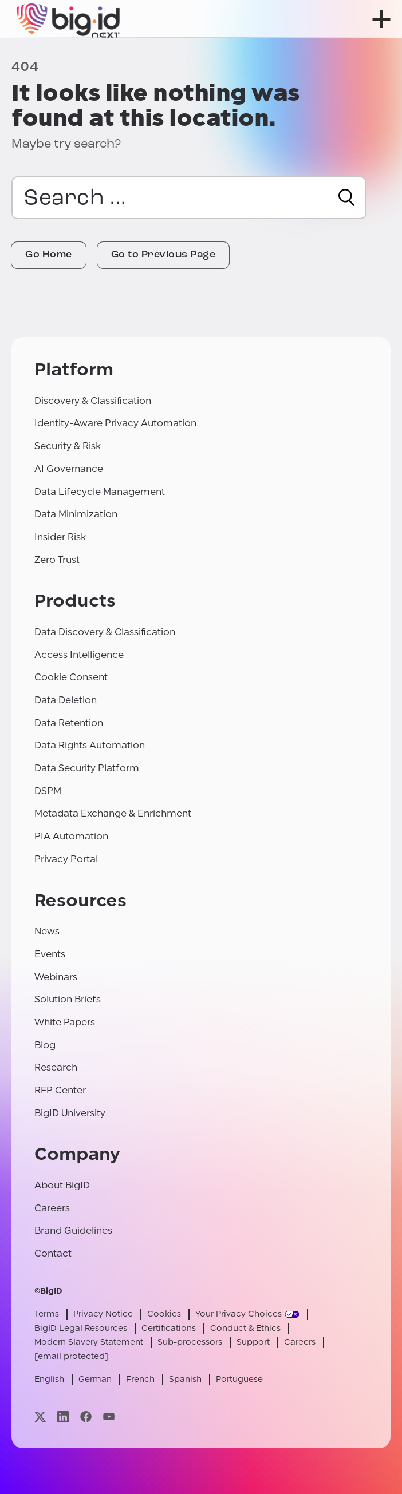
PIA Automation (71, 836)
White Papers (64, 1022)
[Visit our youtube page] (109, 1416)
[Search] (346, 197)
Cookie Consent (71, 677)
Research (55, 1067)
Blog (45, 1045)
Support (253, 1342)
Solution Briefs (67, 999)
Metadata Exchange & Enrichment (112, 813)
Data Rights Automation (89, 745)
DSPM (47, 791)
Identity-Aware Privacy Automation (115, 423)
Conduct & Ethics (245, 1328)
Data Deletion (65, 700)
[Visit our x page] (40, 1416)
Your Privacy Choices (238, 1314)
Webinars (55, 977)
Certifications (168, 1328)
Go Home (48, 254)
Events (49, 954)
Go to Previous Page (163, 254)
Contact (53, 1253)
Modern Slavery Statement (88, 1342)
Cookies (164, 1314)
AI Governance (68, 468)
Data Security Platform (86, 768)
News (47, 931)
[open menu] (381, 19)
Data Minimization (75, 514)
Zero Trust (57, 559)
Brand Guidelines (73, 1230)
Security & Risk (67, 446)
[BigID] (68, 19)
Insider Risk (60, 537)
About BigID (62, 1185)
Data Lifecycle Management (99, 491)
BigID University (69, 1113)
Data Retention (68, 723)
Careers (52, 1208)
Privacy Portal (66, 859)
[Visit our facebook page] (86, 1416)
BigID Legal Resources (80, 1328)
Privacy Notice (103, 1314)
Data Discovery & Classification (104, 632)
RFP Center (60, 1090)
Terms (46, 1314)
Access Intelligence (79, 654)
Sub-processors (189, 1342)
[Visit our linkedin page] (63, 1416)
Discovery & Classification (92, 400)
